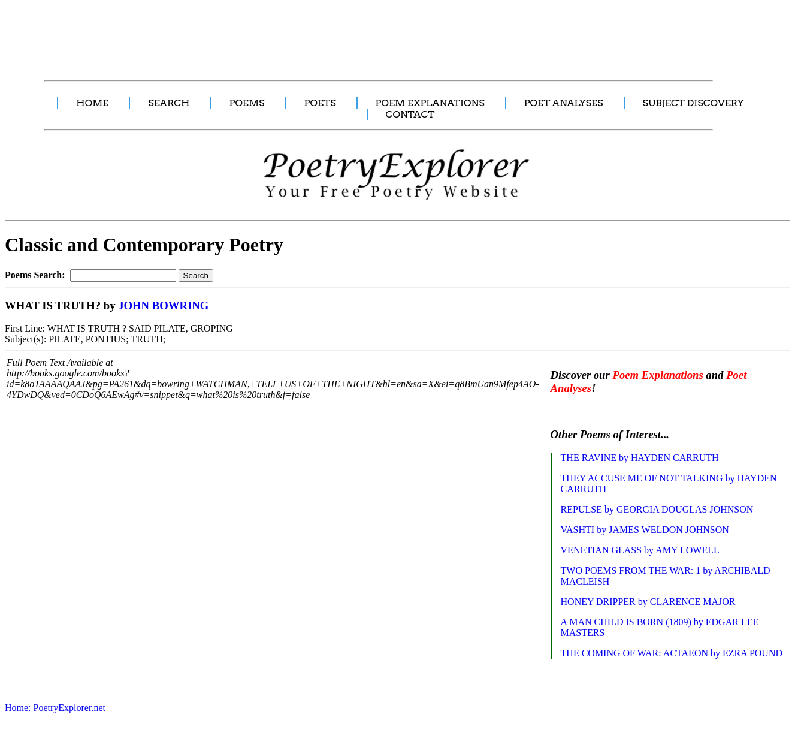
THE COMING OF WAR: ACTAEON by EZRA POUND (671, 653)
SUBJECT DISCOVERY (693, 103)
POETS (319, 103)
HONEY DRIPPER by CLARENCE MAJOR (648, 602)
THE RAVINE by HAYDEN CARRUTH (640, 458)
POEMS (246, 103)
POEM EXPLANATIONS (430, 103)
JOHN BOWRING (163, 305)
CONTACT (410, 114)
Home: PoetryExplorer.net (55, 708)
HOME (92, 103)
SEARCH (168, 103)
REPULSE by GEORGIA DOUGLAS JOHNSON (657, 509)
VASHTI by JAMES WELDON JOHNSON (645, 530)
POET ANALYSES (563, 103)
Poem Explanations (657, 375)
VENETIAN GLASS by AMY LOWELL (640, 550)
